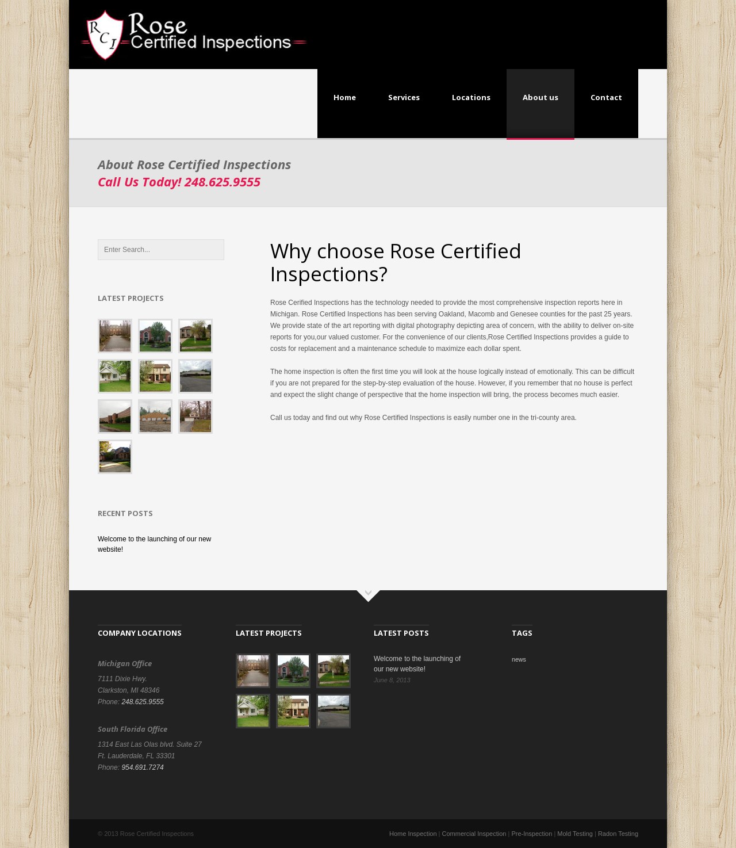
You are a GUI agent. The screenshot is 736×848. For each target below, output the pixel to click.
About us (540, 97)
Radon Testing (618, 833)
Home (345, 97)
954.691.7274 (142, 767)
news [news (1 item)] (519, 659)
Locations (471, 97)
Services (404, 97)
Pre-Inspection (531, 833)
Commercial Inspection (474, 833)
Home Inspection (413, 833)
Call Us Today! (179, 181)
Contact (606, 97)
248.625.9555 (142, 702)
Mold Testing (575, 833)
